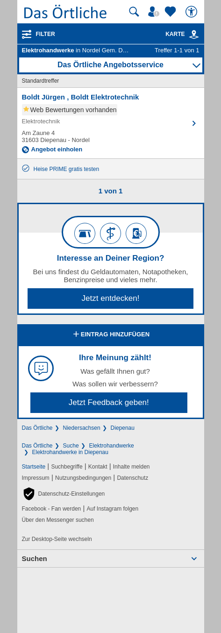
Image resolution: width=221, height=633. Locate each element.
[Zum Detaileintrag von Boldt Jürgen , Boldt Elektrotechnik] (111, 123)
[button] (63, 493)
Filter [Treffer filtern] (45, 34)
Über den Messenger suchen (58, 520)
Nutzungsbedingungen (83, 478)
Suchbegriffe (66, 466)
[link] (194, 34)
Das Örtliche (37, 428)
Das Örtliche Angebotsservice (110, 65)
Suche (71, 445)
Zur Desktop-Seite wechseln (57, 539)
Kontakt (97, 466)
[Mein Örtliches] (155, 12)
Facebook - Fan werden (51, 508)
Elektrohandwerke (111, 445)
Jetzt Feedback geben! (109, 402)
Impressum (36, 478)
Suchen (34, 558)
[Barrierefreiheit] (192, 12)
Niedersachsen (81, 428)
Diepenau (123, 428)
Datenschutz (132, 478)
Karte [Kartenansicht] (182, 34)
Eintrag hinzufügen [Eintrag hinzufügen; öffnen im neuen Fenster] (110, 335)
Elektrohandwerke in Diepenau (70, 452)
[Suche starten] (134, 12)
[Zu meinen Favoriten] (171, 12)
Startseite (34, 466)
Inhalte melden (131, 466)
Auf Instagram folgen (112, 508)
